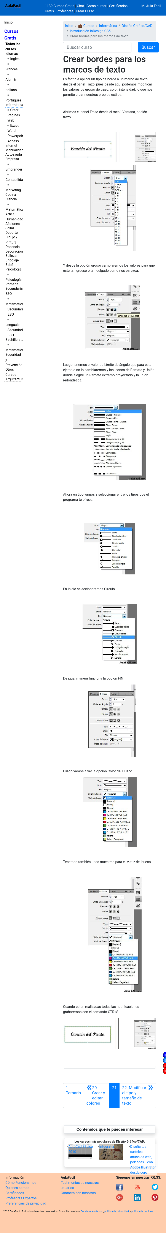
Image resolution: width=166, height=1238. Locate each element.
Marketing (13, 190)
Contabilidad (15, 180)
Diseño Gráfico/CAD (137, 26)
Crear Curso (85, 11)
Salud (9, 228)
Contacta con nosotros (78, 1193)
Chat (80, 6)
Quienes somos (17, 1188)
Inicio (8, 22)
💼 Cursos (86, 26)
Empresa (12, 159)
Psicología (13, 269)
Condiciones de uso (92, 1211)
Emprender (13, 169)
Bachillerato (14, 340)
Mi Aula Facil (151, 6)
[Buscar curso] (97, 47)
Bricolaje (12, 260)
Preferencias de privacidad (25, 1203)
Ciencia (11, 199)
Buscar (148, 47)
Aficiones (12, 224)
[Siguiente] (137, 1095)
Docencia (12, 247)
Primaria (11, 284)
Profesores (64, 11)
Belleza (10, 256)
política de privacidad (116, 1211)
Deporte (11, 233)
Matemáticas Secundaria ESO (15, 309)
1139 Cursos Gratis (60, 6)
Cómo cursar (97, 6)
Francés (11, 69)
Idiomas (11, 54)
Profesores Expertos (21, 1198)
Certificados (14, 1193)
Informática (14, 105)
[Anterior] (97, 1095)
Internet (11, 146)
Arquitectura (14, 379)
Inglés (14, 59)
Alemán (11, 79)
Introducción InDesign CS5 (90, 31)
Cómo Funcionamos (20, 1183)
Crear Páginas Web (14, 115)
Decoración (14, 251)
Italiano (11, 90)
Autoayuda (13, 154)
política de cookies (142, 1211)
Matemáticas (15, 209)
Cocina (10, 195)
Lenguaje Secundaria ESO (15, 330)
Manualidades (16, 150)
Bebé (9, 265)
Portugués (13, 100)
